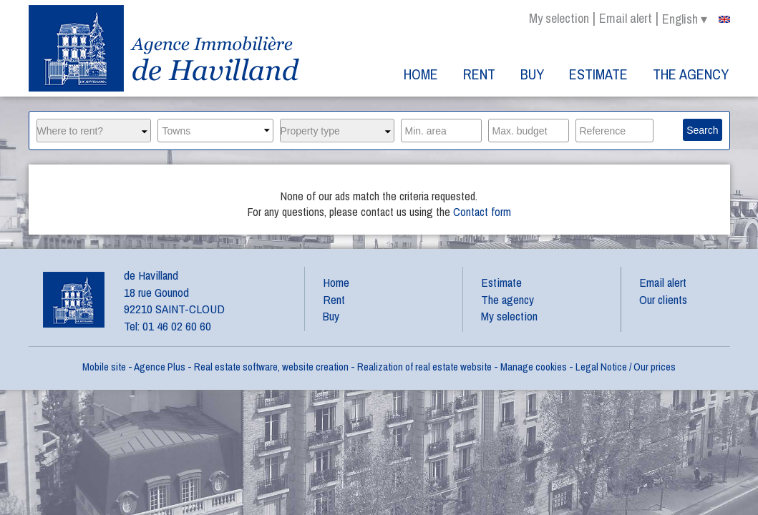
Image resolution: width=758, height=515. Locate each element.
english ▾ (696, 19)
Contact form (482, 212)
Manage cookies (533, 366)
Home (421, 74)
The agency (691, 74)
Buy (532, 74)
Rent (479, 74)
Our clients (663, 299)
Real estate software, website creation (271, 366)
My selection (559, 18)
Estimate (598, 74)
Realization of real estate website (424, 366)
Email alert (625, 18)
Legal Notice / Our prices (625, 366)
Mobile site (104, 366)
